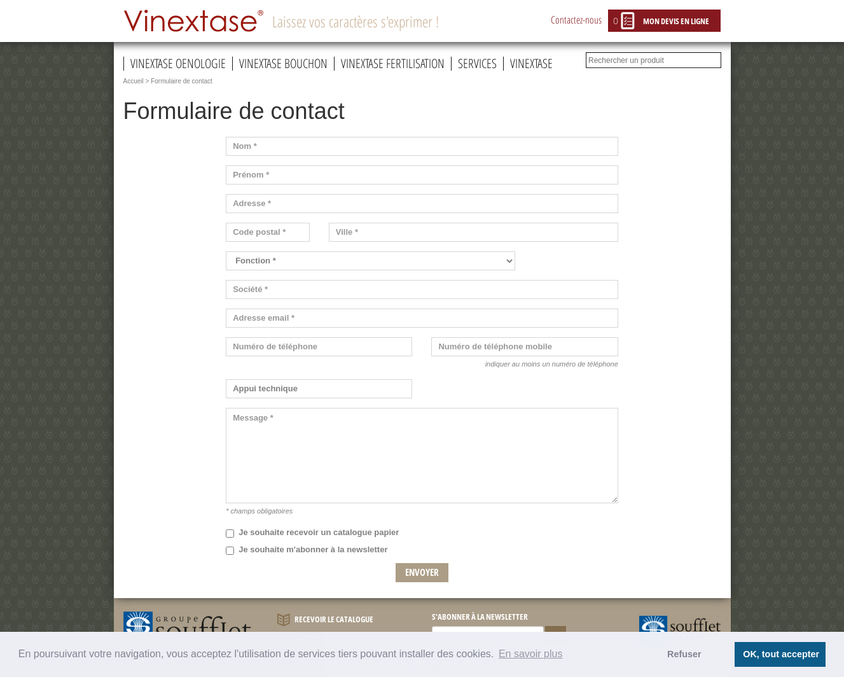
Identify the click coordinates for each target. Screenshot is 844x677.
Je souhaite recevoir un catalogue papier (312, 532)
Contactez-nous (576, 20)
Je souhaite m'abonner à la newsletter (306, 550)
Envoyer (422, 572)
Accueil (133, 81)
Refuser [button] (684, 654)
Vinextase (531, 64)
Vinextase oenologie (178, 64)
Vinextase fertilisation (393, 64)
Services (477, 64)
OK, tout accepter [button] (781, 654)
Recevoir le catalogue (325, 620)
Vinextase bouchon (283, 64)
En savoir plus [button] (531, 653)
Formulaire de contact (181, 81)
